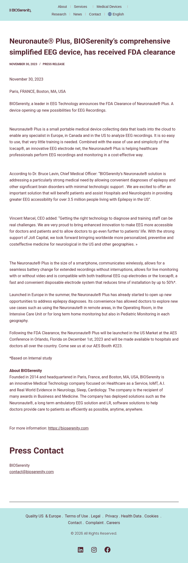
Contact (95, 14)
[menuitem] (117, 14)
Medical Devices (110, 6)
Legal (96, 516)
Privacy (111, 516)
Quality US (34, 516)
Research (59, 14)
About (62, 7)
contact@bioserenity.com (31, 471)
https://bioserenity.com (68, 428)
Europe (54, 516)
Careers (113, 522)
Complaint (95, 522)
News (77, 14)
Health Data (131, 516)
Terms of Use (76, 516)
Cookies (151, 516)
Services (82, 6)
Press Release (54, 64)
